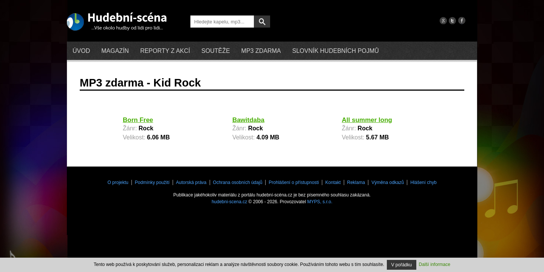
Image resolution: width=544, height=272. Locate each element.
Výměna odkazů (387, 182)
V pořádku (401, 264)
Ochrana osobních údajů (238, 182)
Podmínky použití (152, 182)
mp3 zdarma (261, 51)
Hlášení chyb (423, 182)
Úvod (81, 51)
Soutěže (215, 51)
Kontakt (333, 182)
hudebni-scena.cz (229, 201)
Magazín (115, 51)
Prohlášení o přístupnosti (294, 182)
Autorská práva (191, 182)
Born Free (138, 120)
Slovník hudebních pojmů (335, 51)
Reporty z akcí (165, 51)
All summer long (367, 120)
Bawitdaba (248, 120)
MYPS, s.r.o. (319, 201)
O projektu (117, 182)
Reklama (356, 182)
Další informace (434, 264)
